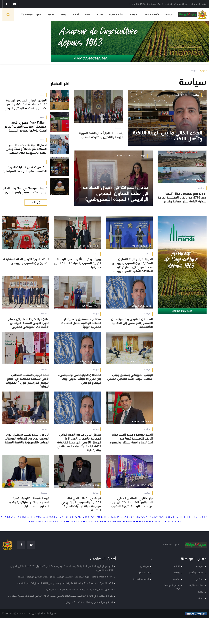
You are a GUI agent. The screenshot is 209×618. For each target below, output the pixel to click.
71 (181, 522)
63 (24, 517)
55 (50, 517)
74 (171, 522)
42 (92, 517)
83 (143, 522)
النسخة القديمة (141, 579)
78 (159, 522)
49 (69, 517)
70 (2, 517)
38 (105, 517)
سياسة (169, 14)
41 (95, 517)
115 (28, 522)
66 (15, 517)
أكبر (33, 202)
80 (153, 522)
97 (98, 522)
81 (150, 522)
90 (120, 522)
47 (76, 517)
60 (34, 517)
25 (146, 517)
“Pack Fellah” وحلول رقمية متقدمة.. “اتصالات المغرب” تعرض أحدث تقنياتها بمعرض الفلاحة (65, 577)
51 (63, 517)
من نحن (144, 566)
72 (178, 522)
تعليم (100, 14)
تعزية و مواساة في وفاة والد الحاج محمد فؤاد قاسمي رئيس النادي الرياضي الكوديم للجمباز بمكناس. (60, 596)
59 (37, 517)
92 (114, 522)
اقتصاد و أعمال (151, 14)
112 (39, 522)
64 (21, 517)
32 (124, 517)
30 (130, 517)
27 (140, 517)
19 (166, 517)
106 (63, 522)
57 (44, 517)
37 (108, 517)
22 (156, 517)
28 (137, 517)
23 (153, 517)
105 (67, 522)
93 (111, 522)
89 (124, 522)
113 (36, 522)
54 (53, 517)
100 (88, 522)
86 (133, 522)
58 (40, 517)
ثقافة (76, 14)
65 (18, 517)
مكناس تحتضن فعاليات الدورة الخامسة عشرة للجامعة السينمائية (79, 590)
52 (60, 517)
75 (168, 522)
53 (57, 517)
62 (28, 517)
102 (80, 522)
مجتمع (133, 14)
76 (165, 522)
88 (127, 522)
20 (162, 517)
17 (171, 517)
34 (118, 517)
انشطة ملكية (116, 14)
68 (8, 517)
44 (85, 517)
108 (54, 522)
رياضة (63, 14)
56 (47, 517)
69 (5, 517)
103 (76, 522)
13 (182, 517)
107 (59, 522)
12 (185, 517)
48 (73, 517)
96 (101, 522)
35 (114, 517)
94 (108, 522)
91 (118, 522)
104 (71, 522)
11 (187, 517)
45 (82, 517)
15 (177, 517)
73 (174, 522)
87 (130, 522)
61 (31, 517)
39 (101, 517)
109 (50, 522)
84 (140, 522)
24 (150, 517)
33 (121, 517)
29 (134, 517)
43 (89, 517)
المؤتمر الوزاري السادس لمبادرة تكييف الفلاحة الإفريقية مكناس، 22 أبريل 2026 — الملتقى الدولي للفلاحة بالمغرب (61, 568)
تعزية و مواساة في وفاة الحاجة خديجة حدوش (89, 602)
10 (190, 517)
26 (143, 517)
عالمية (51, 14)
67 (11, 517)
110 (46, 522)
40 (98, 517)
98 (95, 522)
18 (169, 517)
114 (32, 522)
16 (174, 517)
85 (137, 522)
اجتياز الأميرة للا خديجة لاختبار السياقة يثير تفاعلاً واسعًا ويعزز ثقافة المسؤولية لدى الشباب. (65, 583)
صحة (87, 14)
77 (162, 522)
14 (179, 517)
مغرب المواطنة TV (31, 14)
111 (43, 522)
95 (105, 522)
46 (79, 517)
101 (84, 522)
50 (66, 517)
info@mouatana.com (20, 613)
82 (146, 522)
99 (92, 522)
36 (111, 517)
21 (160, 517)
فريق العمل (143, 573)
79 (156, 522)
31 (127, 517)
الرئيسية (203, 71)
